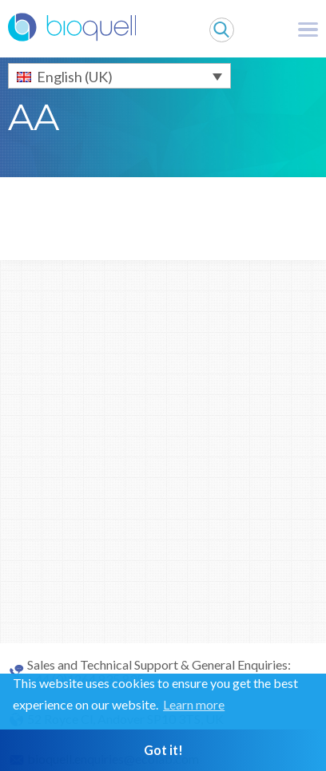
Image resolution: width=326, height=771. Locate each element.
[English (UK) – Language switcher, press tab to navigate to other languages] (119, 76)
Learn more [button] (194, 704)
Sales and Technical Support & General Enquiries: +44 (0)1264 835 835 (159, 672)
